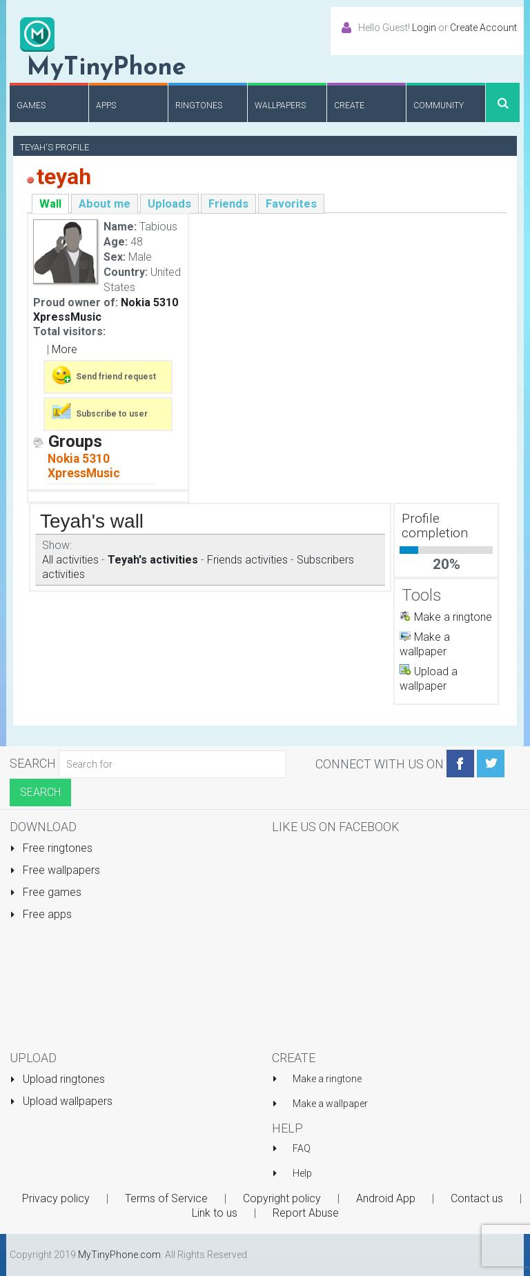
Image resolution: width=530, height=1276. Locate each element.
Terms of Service (166, 1198)
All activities (70, 559)
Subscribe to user (99, 412)
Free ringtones (51, 848)
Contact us (477, 1198)
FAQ (302, 1148)
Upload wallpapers (61, 1101)
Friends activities (247, 559)
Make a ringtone (453, 617)
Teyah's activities (153, 559)
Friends (228, 203)
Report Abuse (306, 1212)
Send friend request (103, 375)
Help (302, 1173)
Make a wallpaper (330, 1103)
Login (424, 27)
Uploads (169, 203)
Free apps (41, 914)
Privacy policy (56, 1198)
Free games (45, 892)
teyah (64, 176)
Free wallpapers (55, 870)
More (64, 349)
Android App (385, 1198)
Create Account (483, 27)
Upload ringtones (57, 1079)
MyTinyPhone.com (119, 1254)
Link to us (214, 1212)
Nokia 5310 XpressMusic (84, 466)
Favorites (291, 203)
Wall (50, 203)
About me (104, 203)
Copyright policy (282, 1198)
